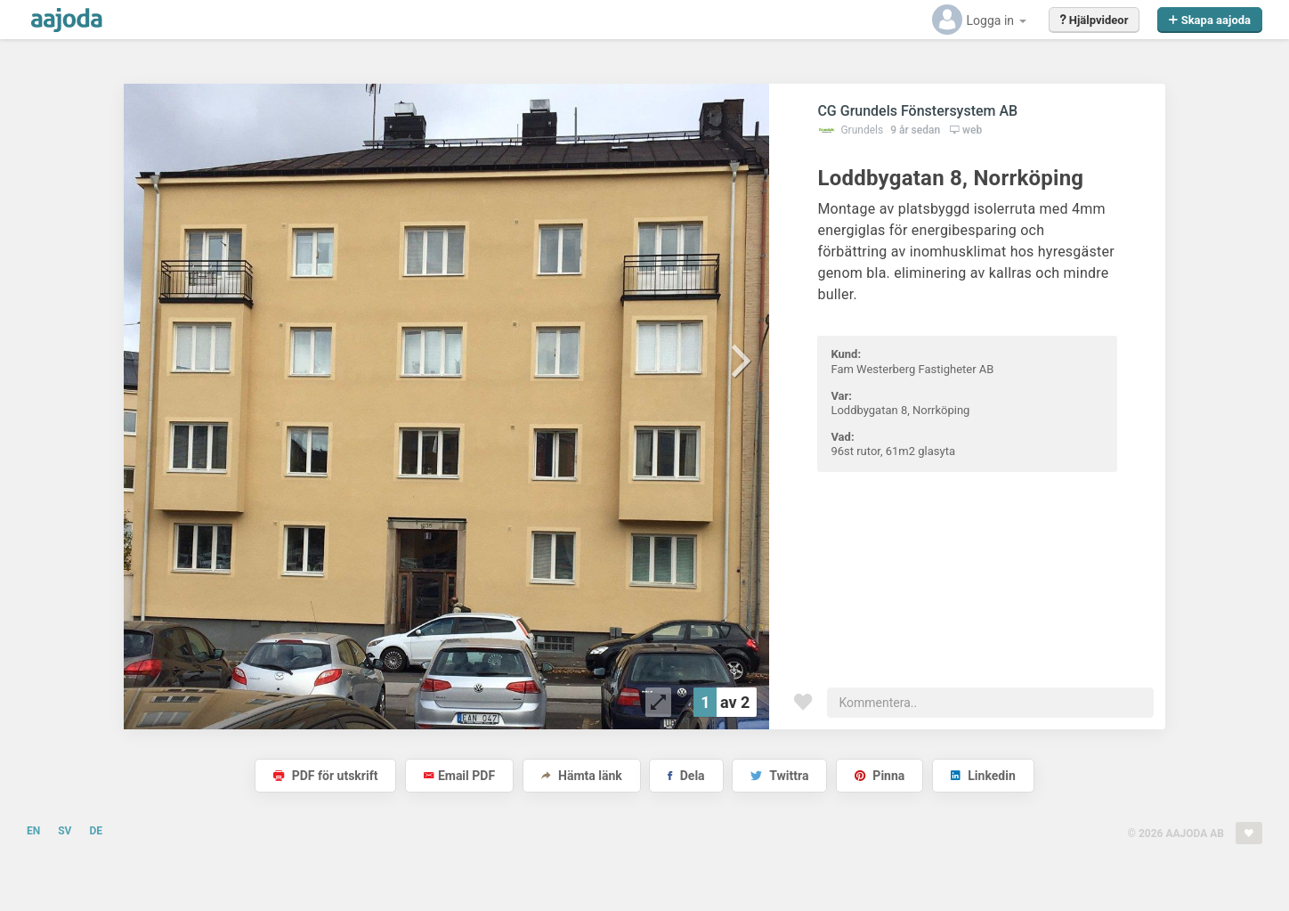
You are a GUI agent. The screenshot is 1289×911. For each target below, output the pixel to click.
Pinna (879, 776)
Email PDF (459, 776)
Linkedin (983, 776)
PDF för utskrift (325, 776)
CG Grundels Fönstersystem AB (917, 110)
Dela (686, 776)
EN (33, 831)
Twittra (779, 776)
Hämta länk (581, 776)
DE (95, 831)
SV (64, 831)
